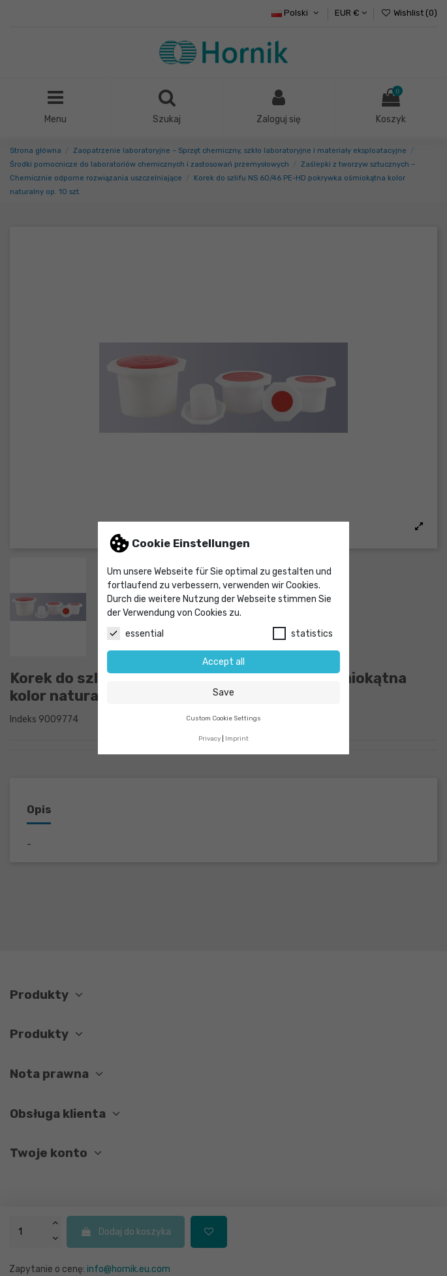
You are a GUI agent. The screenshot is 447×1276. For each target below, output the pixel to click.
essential (135, 633)
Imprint (237, 738)
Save (223, 692)
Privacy (209, 738)
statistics (303, 633)
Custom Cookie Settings (223, 718)
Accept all (223, 661)
